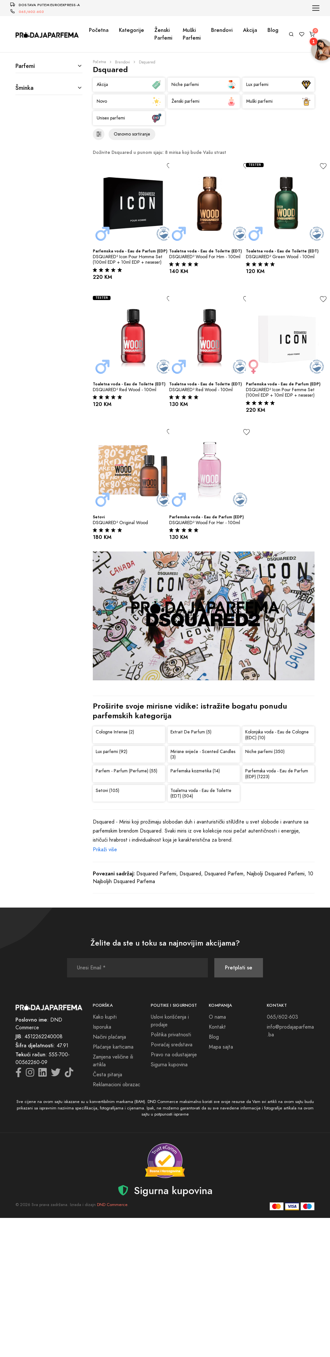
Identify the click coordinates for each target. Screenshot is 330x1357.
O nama (217, 1017)
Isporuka (102, 1027)
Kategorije (131, 30)
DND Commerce (112, 1205)
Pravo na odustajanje (174, 1054)
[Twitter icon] (56, 1074)
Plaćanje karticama (113, 1047)
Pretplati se (238, 967)
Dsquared (190, 873)
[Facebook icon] (18, 1074)
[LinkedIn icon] (42, 1074)
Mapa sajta (221, 1047)
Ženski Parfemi (163, 34)
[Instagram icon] (30, 1074)
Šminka (24, 88)
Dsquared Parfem (223, 873)
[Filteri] (98, 134)
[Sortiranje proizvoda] (132, 134)
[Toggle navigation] (316, 8)
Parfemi (25, 66)
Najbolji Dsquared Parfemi (276, 873)
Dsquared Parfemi (156, 873)
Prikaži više (105, 849)
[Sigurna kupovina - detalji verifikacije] (165, 1161)
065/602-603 (31, 11)
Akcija (250, 30)
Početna (99, 30)
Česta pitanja (107, 1074)
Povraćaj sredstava (171, 1044)
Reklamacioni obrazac (116, 1084)
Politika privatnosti (171, 1034)
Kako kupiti (105, 1017)
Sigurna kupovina (169, 1064)
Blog (272, 30)
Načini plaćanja (109, 1037)
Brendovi (222, 30)
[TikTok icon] (69, 1074)
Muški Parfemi (192, 34)
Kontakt (217, 1027)
